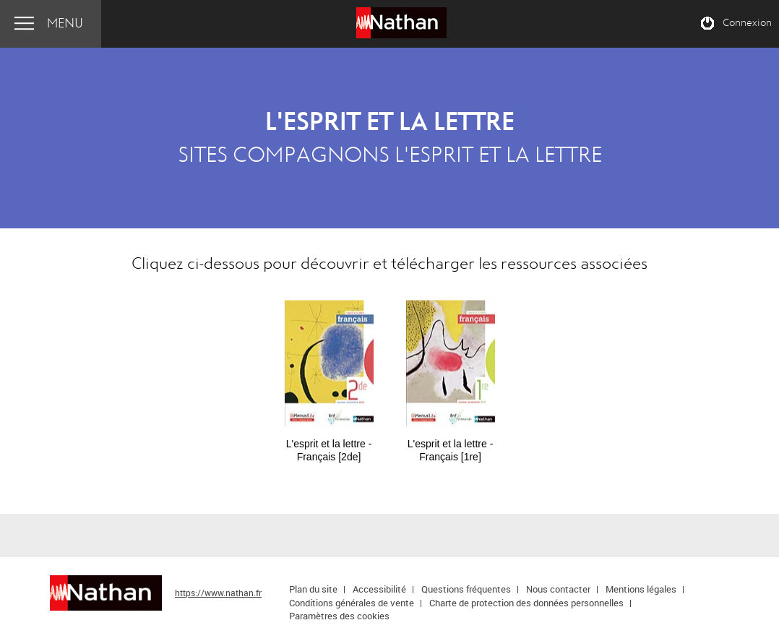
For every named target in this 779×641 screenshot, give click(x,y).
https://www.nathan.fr (218, 592)
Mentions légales (641, 588)
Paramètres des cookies (339, 615)
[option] (329, 374)
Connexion (747, 23)
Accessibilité (379, 588)
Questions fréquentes (466, 588)
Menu (65, 23)
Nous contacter (558, 588)
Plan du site (313, 588)
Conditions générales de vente (351, 602)
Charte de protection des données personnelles (526, 602)
